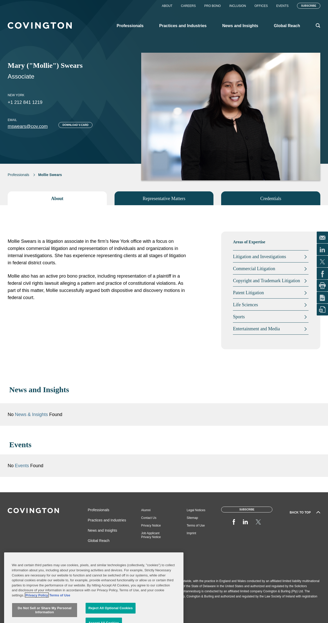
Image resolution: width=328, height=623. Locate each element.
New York (16, 95)
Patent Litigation (248, 292)
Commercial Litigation (254, 268)
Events (282, 6)
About (167, 6)
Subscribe (308, 5)
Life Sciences (245, 304)
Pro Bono (212, 6)
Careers (188, 6)
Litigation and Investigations (259, 256)
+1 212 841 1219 (25, 102)
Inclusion (237, 6)
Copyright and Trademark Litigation (266, 280)
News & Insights (105, 418)
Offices (261, 6)
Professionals (18, 175)
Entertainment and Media (256, 328)
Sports (239, 316)
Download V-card (75, 125)
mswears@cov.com (28, 126)
